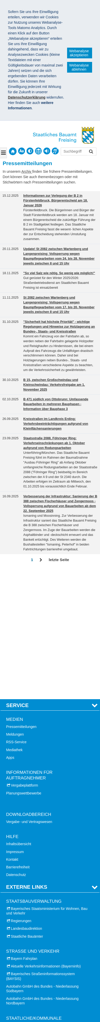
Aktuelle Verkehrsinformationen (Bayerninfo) (46, 836)
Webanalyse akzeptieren (79, 53)
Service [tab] (17, 575)
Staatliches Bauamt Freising (34, 999)
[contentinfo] (38, 151)
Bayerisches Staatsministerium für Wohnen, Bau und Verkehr (47, 781)
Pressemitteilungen (21, 597)
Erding (16, 962)
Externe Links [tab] (26, 757)
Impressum (15, 722)
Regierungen (21, 791)
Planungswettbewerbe (23, 663)
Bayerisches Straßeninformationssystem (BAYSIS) (40, 846)
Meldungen (15, 605)
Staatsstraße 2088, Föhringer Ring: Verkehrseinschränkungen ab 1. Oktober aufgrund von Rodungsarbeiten (54, 443)
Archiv (26, 171)
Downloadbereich (28, 684)
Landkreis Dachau (25, 909)
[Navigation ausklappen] (3, 153)
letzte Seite (59, 560)
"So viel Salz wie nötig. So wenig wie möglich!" (59, 273)
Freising (17, 970)
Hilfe (12, 707)
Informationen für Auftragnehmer (29, 645)
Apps (10, 628)
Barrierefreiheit (18, 737)
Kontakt (12, 730)
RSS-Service (16, 612)
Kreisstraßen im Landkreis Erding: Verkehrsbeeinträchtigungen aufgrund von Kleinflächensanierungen (55, 423)
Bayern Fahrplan (24, 829)
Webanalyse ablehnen (79, 67)
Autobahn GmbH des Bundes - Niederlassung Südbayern (42, 859)
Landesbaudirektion (26, 799)
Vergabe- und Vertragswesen (29, 692)
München (18, 985)
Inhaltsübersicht (18, 714)
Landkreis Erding (24, 917)
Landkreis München (26, 901)
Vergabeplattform (24, 656)
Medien (14, 589)
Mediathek (14, 620)
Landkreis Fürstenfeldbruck (32, 932)
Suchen (90, 152)
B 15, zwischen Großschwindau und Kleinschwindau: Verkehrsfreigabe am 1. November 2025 (54, 384)
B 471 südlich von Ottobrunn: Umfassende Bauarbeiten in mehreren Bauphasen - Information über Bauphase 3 (55, 404)
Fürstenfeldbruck (24, 978)
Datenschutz (16, 745)
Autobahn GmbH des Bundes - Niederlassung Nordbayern (42, 871)
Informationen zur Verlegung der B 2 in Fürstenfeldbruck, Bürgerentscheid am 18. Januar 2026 (55, 200)
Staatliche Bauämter (27, 807)
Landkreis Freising (25, 925)
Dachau (17, 954)
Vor (40, 560)
